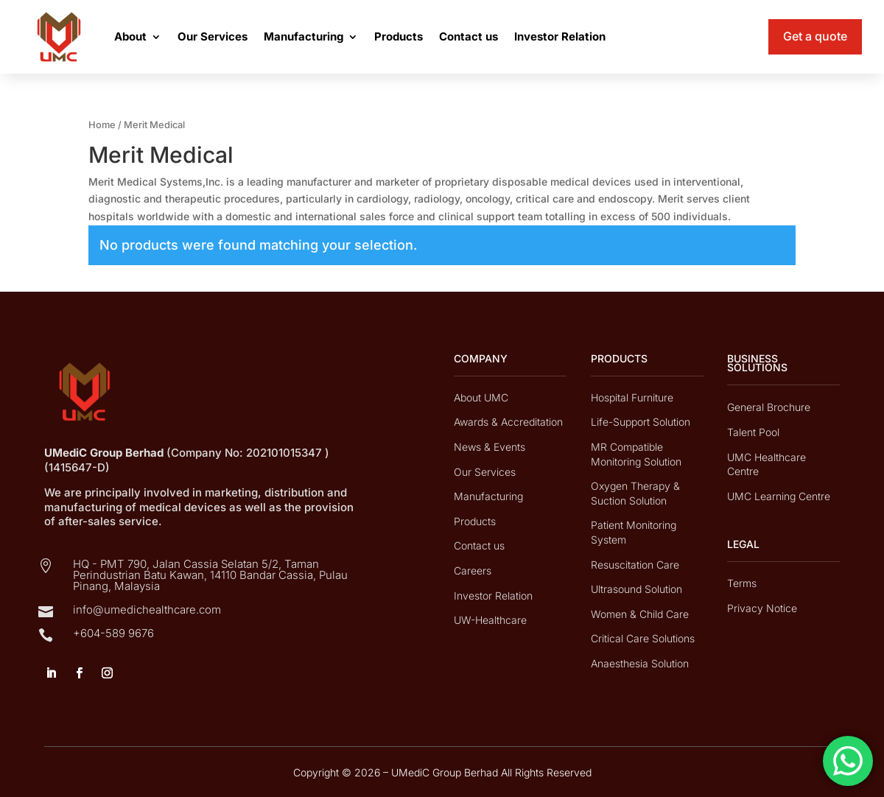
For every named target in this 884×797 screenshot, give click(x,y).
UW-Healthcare (490, 620)
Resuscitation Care (635, 564)
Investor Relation (560, 36)
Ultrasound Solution (636, 589)
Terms (742, 583)
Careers (472, 570)
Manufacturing (303, 36)
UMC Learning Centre (778, 496)
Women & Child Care (640, 614)
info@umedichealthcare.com (147, 610)
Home (102, 124)
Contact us (468, 36)
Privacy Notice (762, 608)
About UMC (481, 397)
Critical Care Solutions (643, 638)
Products (398, 36)
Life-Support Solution (640, 421)
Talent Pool (753, 432)
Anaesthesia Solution (640, 663)
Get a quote (815, 36)
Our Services (213, 36)
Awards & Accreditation (508, 421)
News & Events (489, 446)
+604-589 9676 (113, 633)
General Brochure (768, 407)
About (130, 36)
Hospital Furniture (632, 397)
